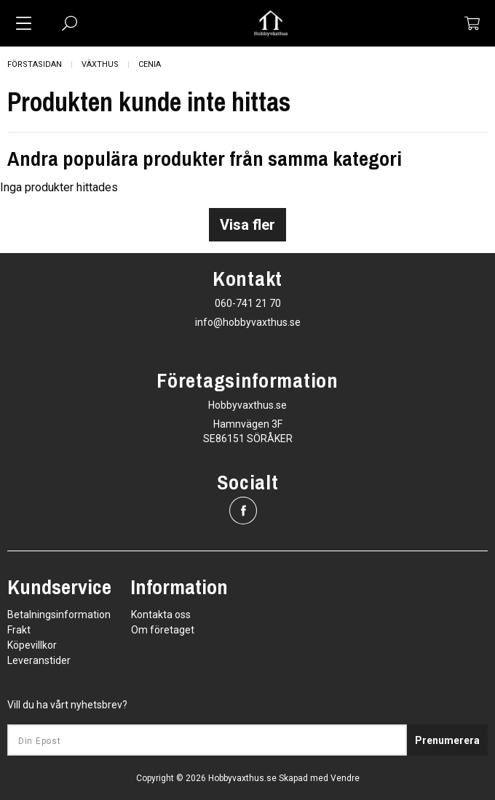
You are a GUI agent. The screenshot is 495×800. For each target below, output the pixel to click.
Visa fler (247, 224)
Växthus (100, 64)
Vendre (345, 778)
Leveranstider (39, 660)
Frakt (19, 630)
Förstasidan (34, 64)
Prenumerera (447, 740)
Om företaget (162, 630)
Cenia (149, 64)
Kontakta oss (161, 614)
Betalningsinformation (59, 614)
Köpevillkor (32, 645)
